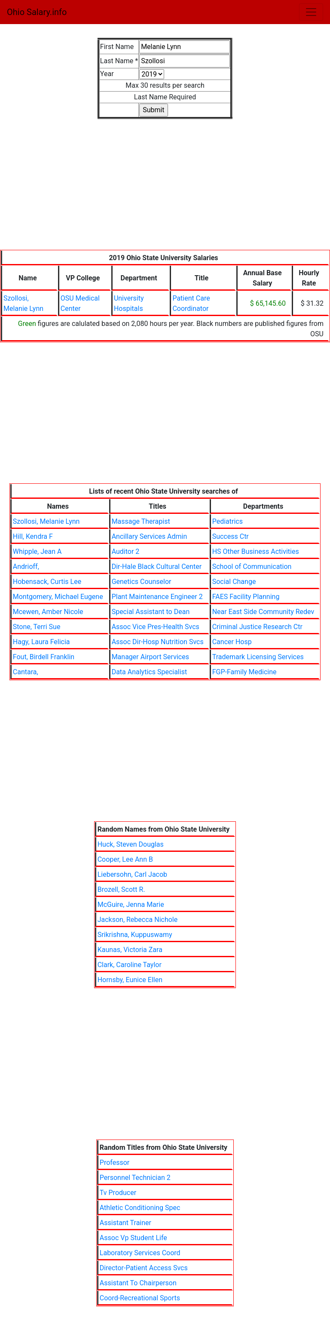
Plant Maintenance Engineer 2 (157, 597)
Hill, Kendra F (33, 536)
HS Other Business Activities (255, 551)
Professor (114, 1162)
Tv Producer (118, 1193)
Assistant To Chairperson (138, 1283)
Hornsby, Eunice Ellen (130, 980)
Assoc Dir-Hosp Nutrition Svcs (158, 642)
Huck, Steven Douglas (131, 844)
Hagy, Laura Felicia (41, 642)
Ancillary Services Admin (149, 536)
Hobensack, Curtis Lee (47, 581)
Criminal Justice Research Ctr (257, 627)
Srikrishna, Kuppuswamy (135, 935)
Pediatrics (227, 521)
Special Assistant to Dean (151, 612)
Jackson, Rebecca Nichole (138, 919)
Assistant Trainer (125, 1223)
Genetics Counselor (141, 581)
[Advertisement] (165, 189)
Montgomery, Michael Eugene (58, 597)
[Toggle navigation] (311, 12)
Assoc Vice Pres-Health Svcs (155, 627)
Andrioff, (26, 566)
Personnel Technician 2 (135, 1177)
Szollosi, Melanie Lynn (46, 521)
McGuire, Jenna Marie (131, 904)
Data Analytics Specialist (149, 672)
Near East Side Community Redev (263, 612)
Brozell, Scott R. (121, 889)
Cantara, (25, 672)
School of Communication (252, 566)
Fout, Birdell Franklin (43, 657)
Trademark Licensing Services (258, 657)
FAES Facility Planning (246, 597)
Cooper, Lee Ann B (125, 859)
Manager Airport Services (150, 657)
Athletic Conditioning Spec (140, 1208)
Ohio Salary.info (37, 12)
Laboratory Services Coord (140, 1253)
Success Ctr (230, 536)
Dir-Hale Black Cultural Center (157, 566)
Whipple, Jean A (37, 551)
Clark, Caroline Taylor (130, 965)
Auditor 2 (126, 551)
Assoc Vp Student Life (133, 1238)
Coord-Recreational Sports (140, 1298)
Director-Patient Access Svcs (144, 1268)
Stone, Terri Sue (37, 627)
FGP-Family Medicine (244, 672)
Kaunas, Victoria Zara (130, 950)
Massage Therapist (141, 521)
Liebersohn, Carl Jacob (132, 874)
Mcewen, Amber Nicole (48, 612)
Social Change (234, 581)
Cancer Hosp (232, 642)
